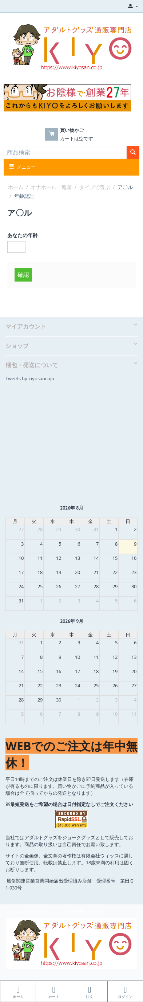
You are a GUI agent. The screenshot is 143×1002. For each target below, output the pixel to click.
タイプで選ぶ (94, 187)
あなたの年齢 (22, 235)
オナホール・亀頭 (51, 187)
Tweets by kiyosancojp (29, 378)
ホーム (15, 187)
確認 (23, 275)
